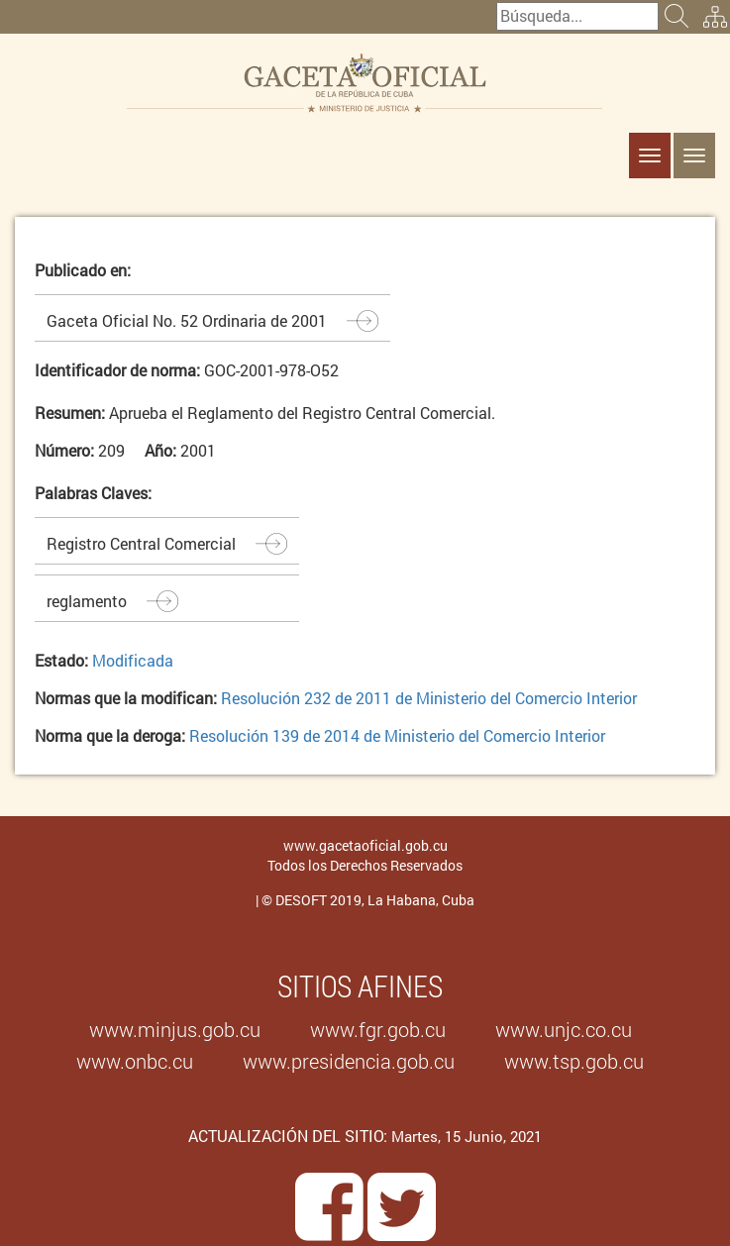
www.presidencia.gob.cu (349, 1061)
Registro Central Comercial (141, 543)
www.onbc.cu (134, 1061)
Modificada (132, 660)
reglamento (87, 600)
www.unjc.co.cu (563, 1029)
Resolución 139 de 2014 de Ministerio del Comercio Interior (397, 735)
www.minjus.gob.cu (175, 1029)
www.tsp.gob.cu (574, 1061)
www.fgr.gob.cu (378, 1029)
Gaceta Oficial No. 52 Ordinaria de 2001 (187, 320)
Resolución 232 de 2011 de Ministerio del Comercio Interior (429, 697)
